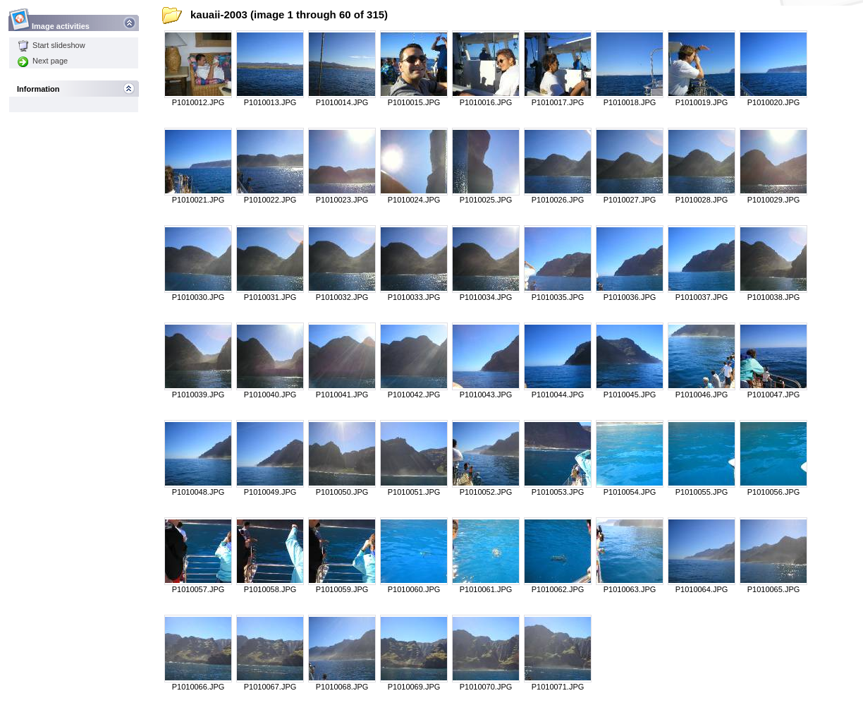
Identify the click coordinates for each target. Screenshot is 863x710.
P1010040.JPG (270, 394)
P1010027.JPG (630, 199)
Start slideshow (51, 45)
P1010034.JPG (486, 297)
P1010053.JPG (558, 492)
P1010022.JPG (270, 199)
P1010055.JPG (701, 492)
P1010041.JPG (342, 394)
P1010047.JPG (773, 394)
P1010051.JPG (414, 492)
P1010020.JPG (773, 102)
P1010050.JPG (342, 492)
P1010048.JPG (198, 492)
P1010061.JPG (486, 589)
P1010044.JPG (558, 394)
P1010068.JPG (342, 686)
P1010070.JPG (486, 686)
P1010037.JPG (701, 297)
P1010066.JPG (198, 686)
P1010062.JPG (558, 589)
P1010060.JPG (414, 589)
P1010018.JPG (630, 102)
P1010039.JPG (198, 394)
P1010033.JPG (414, 297)
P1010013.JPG (270, 102)
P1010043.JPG (486, 394)
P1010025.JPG (486, 199)
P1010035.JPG (558, 297)
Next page (43, 60)
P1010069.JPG (414, 686)
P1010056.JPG (773, 492)
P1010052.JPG (486, 492)
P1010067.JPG (270, 686)
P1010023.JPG (342, 199)
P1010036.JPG (630, 297)
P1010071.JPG (558, 686)
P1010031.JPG (270, 297)
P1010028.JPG (701, 199)
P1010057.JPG (198, 589)
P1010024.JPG (414, 199)
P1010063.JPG (630, 589)
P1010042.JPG (414, 394)
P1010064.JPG (701, 589)
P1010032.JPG (342, 297)
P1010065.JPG (773, 589)
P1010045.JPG (630, 394)
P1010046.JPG (701, 394)
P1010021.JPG (198, 199)
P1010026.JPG (558, 199)
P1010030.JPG (198, 297)
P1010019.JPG (701, 102)
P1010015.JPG (414, 102)
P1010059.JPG (342, 589)
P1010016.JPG (486, 102)
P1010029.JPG (773, 199)
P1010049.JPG (270, 492)
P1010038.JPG (773, 297)
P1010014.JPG (342, 102)
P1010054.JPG (630, 492)
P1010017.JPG (558, 102)
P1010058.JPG (270, 589)
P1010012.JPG (198, 102)
